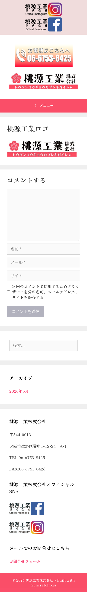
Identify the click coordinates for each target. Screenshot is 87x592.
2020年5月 (19, 391)
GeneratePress (43, 585)
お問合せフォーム (25, 561)
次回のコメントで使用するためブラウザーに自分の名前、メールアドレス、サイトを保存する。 (45, 292)
